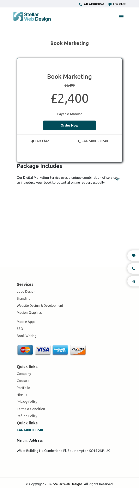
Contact (23, 381)
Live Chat (117, 4)
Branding (23, 298)
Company (24, 374)
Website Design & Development (40, 305)
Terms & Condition (31, 409)
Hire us (22, 395)
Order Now (69, 125)
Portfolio (23, 388)
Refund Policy (27, 416)
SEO (20, 329)
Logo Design (26, 291)
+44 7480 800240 (91, 4)
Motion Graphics (29, 312)
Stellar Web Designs (68, 484)
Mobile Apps (26, 322)
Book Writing (26, 336)
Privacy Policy (27, 402)
